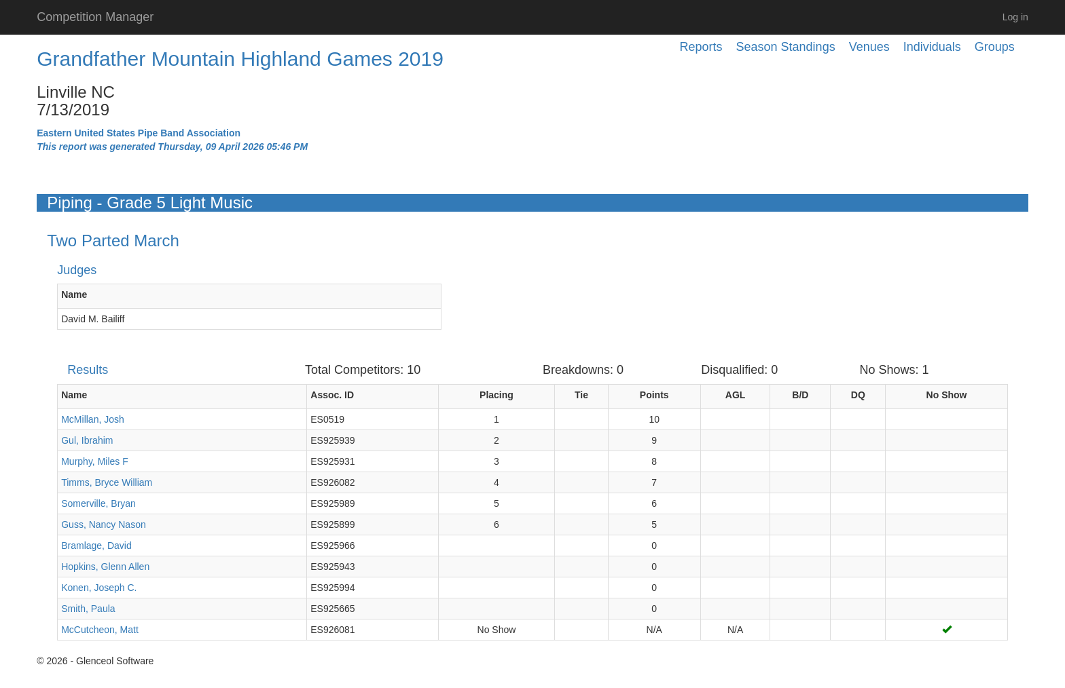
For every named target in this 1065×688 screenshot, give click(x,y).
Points (654, 394)
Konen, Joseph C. (99, 587)
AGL (735, 394)
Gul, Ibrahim (87, 440)
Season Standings (785, 47)
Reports (701, 47)
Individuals (932, 47)
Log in (1015, 17)
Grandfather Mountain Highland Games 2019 (240, 58)
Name (74, 294)
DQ (858, 394)
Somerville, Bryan (98, 503)
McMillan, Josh (92, 419)
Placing (496, 394)
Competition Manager (95, 17)
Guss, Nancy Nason (103, 524)
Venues (869, 47)
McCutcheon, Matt (100, 629)
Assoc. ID (332, 394)
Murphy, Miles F (94, 461)
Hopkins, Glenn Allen (105, 566)
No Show (946, 394)
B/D (800, 394)
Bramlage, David (96, 545)
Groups (995, 47)
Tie (581, 394)
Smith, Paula (88, 608)
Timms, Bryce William (106, 482)
